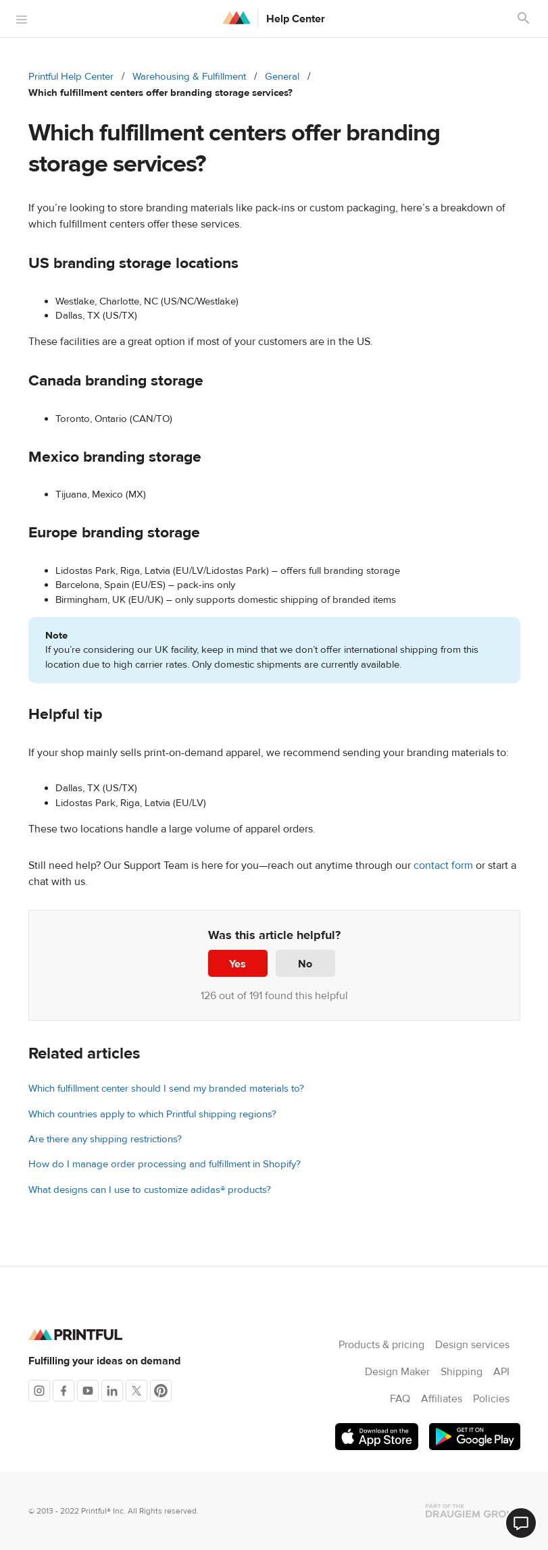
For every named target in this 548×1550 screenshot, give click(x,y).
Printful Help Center (71, 76)
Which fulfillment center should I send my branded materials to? (166, 1088)
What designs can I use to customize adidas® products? (149, 1189)
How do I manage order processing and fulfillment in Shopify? (164, 1164)
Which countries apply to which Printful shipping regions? (152, 1114)
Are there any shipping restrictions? (105, 1139)
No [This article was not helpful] (305, 964)
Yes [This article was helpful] (237, 964)
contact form (443, 865)
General (282, 76)
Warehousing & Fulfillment (189, 76)
